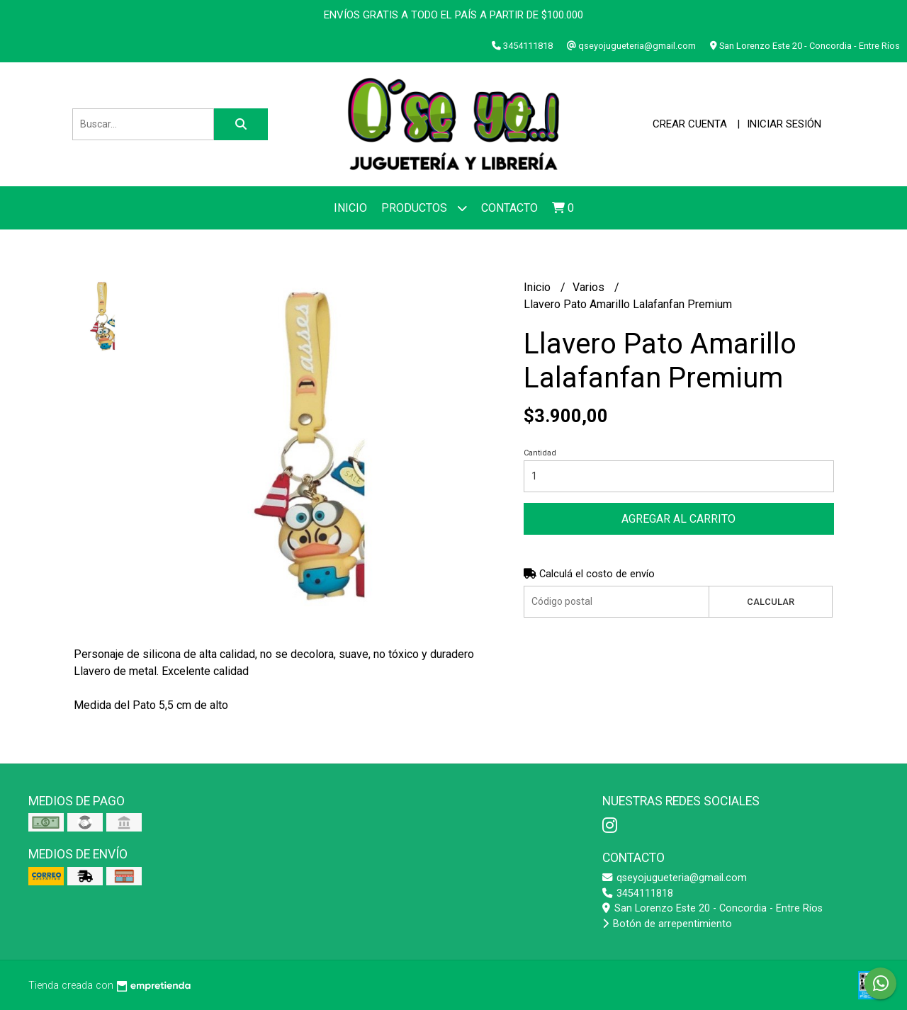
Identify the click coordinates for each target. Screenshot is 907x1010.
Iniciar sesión (784, 124)
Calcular (770, 601)
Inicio (350, 208)
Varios (590, 287)
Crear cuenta (690, 124)
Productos (424, 207)
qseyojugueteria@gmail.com (674, 878)
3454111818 (637, 893)
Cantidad (540, 453)
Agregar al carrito (678, 519)
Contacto (509, 208)
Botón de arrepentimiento (667, 924)
